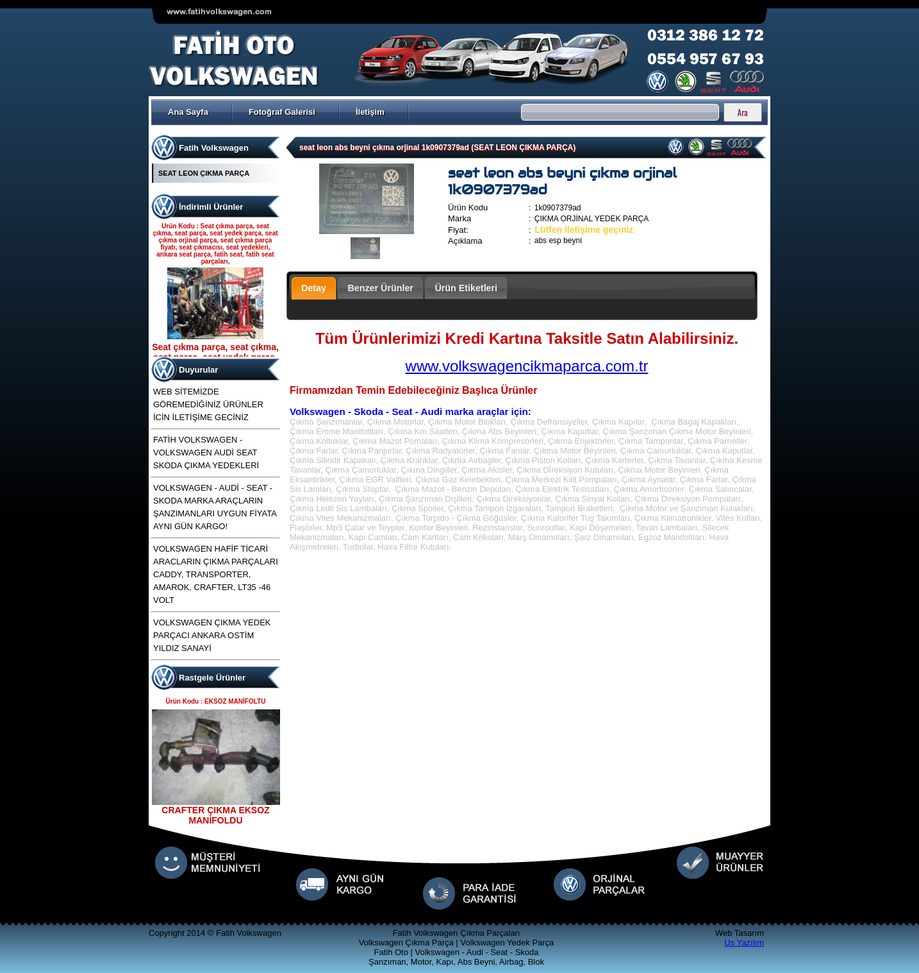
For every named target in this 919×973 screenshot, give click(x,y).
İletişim (370, 112)
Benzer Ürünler (380, 288)
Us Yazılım (744, 942)
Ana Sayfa (188, 112)
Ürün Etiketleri (466, 288)
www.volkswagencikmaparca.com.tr (527, 366)
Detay (313, 288)
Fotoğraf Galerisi (282, 112)
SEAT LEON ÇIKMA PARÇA (203, 173)
